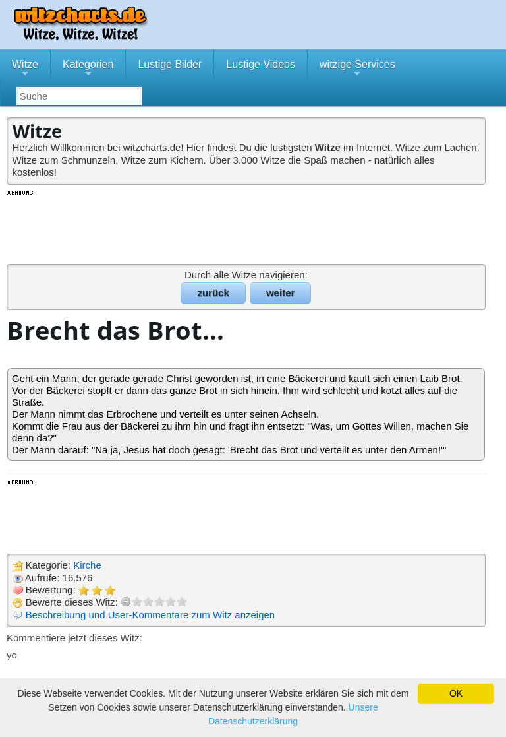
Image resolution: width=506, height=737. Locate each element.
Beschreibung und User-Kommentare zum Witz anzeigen (150, 614)
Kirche (87, 565)
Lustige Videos (260, 64)
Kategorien (88, 69)
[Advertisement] (247, 226)
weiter (280, 292)
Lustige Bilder (170, 64)
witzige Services (357, 69)
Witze (25, 69)
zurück (213, 292)
